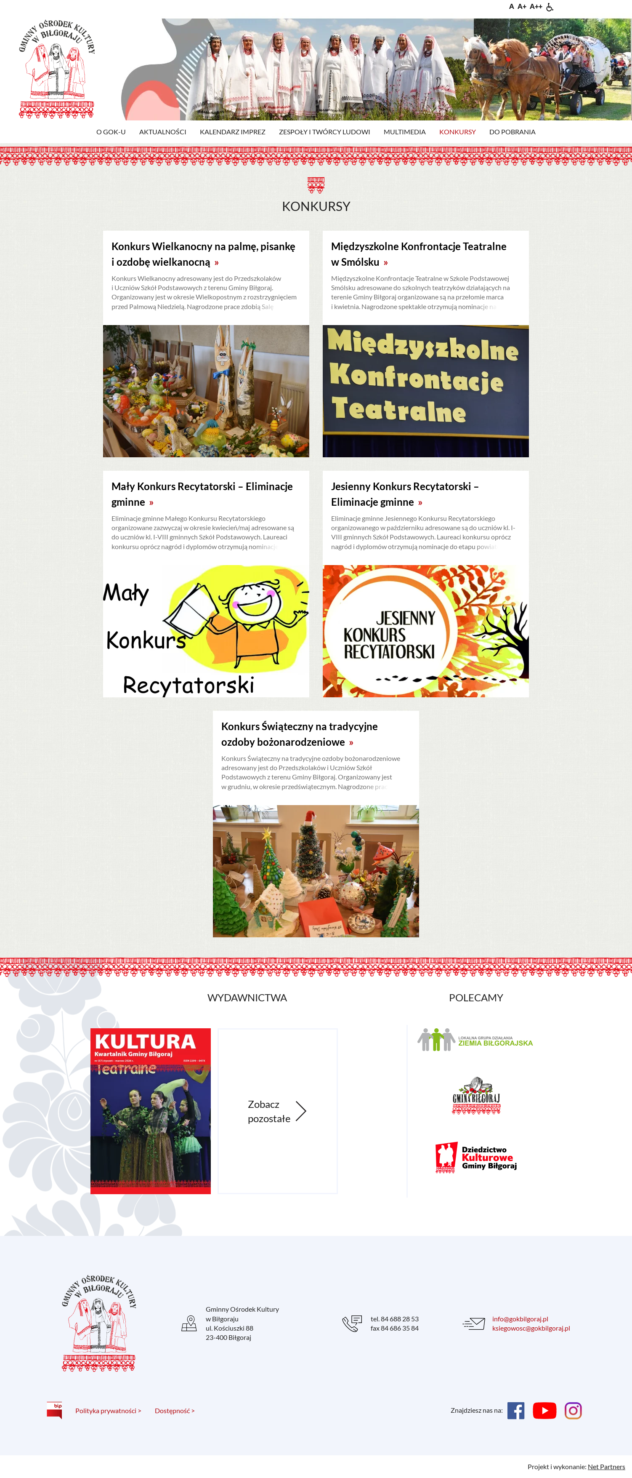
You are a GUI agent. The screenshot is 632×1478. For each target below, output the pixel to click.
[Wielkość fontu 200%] (536, 6)
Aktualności (162, 132)
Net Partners (606, 1466)
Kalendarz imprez (233, 132)
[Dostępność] (550, 6)
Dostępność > (175, 1410)
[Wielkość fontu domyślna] (511, 6)
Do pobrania (512, 132)
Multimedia (405, 132)
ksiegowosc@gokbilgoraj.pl (531, 1328)
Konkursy (457, 132)
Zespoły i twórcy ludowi (324, 132)
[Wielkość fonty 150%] (522, 6)
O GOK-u (111, 132)
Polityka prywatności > (108, 1410)
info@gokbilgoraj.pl (520, 1319)
